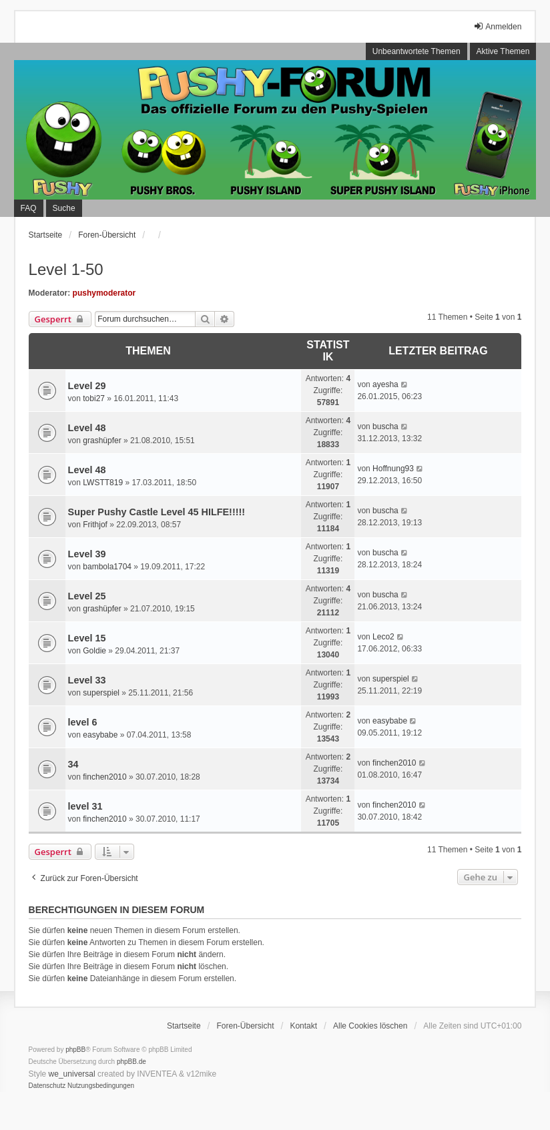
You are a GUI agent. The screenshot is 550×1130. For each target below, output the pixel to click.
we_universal (72, 1074)
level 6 (82, 722)
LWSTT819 (103, 482)
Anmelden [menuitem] (497, 26)
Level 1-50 (66, 269)
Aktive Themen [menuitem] (503, 51)
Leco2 (383, 636)
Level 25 (87, 596)
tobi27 (94, 398)
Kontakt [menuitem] (303, 1026)
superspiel (101, 692)
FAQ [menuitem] (29, 208)
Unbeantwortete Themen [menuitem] (416, 51)
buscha (385, 426)
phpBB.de (131, 1061)
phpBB (75, 1049)
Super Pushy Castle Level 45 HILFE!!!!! (157, 512)
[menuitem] (47, 1086)
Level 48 (87, 427)
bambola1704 (107, 566)
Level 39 (87, 554)
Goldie (94, 650)
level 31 (85, 806)
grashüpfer (102, 440)
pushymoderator (104, 293)
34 (73, 764)
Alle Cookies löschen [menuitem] (370, 1026)
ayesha (385, 384)
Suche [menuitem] (64, 208)
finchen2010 (104, 777)
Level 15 (87, 638)
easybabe (100, 735)
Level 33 (87, 680)
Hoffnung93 (393, 468)
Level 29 (87, 385)
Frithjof (95, 524)
